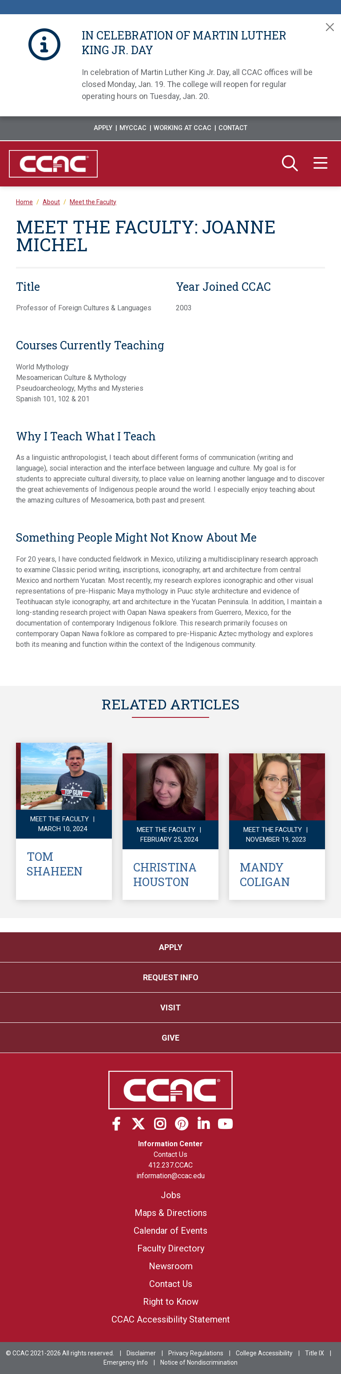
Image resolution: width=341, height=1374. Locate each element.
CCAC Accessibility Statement (170, 1319)
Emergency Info (125, 1362)
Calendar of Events (170, 1230)
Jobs (171, 1195)
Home (24, 202)
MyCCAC (133, 128)
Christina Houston (165, 874)
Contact (232, 128)
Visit (170, 1007)
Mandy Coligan (265, 874)
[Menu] (320, 164)
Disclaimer (141, 1353)
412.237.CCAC (170, 1165)
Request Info (170, 977)
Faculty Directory (170, 1248)
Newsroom (171, 1266)
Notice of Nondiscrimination (199, 1362)
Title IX (314, 1353)
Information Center (170, 1144)
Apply (103, 128)
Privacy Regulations (195, 1353)
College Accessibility (264, 1353)
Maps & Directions (171, 1213)
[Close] (330, 27)
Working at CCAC (182, 128)
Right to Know (170, 1301)
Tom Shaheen (55, 864)
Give (170, 1037)
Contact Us (170, 1154)
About (51, 202)
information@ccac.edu (170, 1176)
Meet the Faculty (93, 202)
